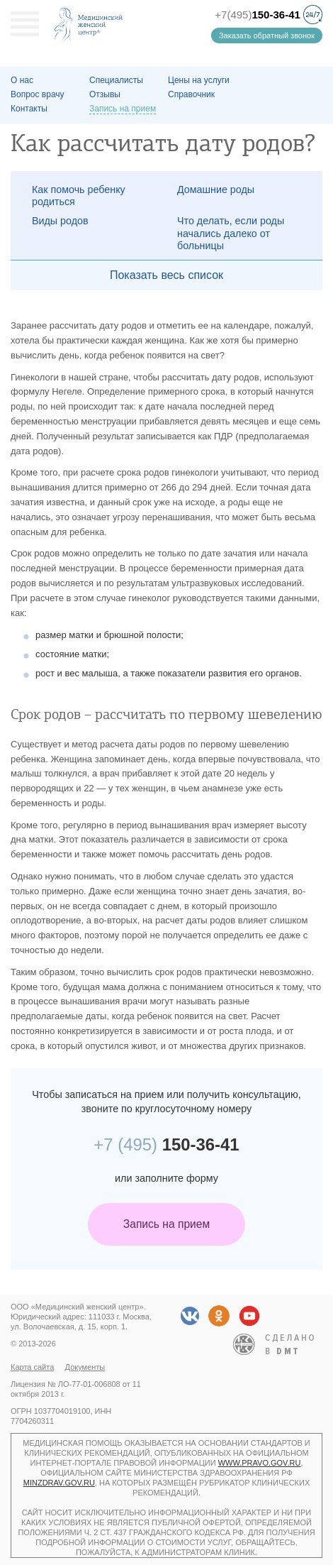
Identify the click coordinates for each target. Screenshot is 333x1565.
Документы (85, 1367)
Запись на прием (166, 1224)
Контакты (29, 109)
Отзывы (104, 94)
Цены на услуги (199, 80)
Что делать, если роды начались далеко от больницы (230, 233)
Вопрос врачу (37, 94)
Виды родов (60, 220)
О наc (22, 80)
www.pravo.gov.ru (259, 1463)
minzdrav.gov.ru (59, 1482)
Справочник (191, 94)
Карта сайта (32, 1367)
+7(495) (257, 15)
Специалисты (116, 80)
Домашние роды (215, 189)
